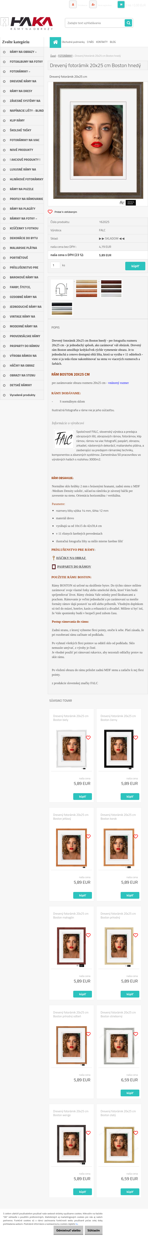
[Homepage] (56, 42)
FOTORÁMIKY (65, 56)
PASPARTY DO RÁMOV (74, 566)
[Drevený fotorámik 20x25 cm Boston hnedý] (98, 83)
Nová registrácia (102, 5)
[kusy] (55, 265)
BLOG (113, 42)
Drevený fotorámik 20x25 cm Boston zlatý (118, 1113)
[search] (128, 23)
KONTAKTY (102, 42)
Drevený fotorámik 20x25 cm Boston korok (118, 817)
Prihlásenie (76, 5)
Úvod (53, 56)
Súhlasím (91, 1230)
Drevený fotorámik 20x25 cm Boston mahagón (70, 915)
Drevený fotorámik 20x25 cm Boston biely (70, 718)
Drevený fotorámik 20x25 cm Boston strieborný (118, 1014)
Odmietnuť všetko (62, 1230)
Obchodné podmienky (73, 42)
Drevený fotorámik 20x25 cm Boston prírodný (118, 915)
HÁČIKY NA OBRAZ (71, 558)
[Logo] (26, 22)
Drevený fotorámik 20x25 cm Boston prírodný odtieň (70, 1014)
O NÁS (90, 42)
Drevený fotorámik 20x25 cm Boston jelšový (70, 817)
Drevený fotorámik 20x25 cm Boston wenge (70, 1113)
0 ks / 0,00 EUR (136, 4)
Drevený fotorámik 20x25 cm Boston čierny (118, 718)
